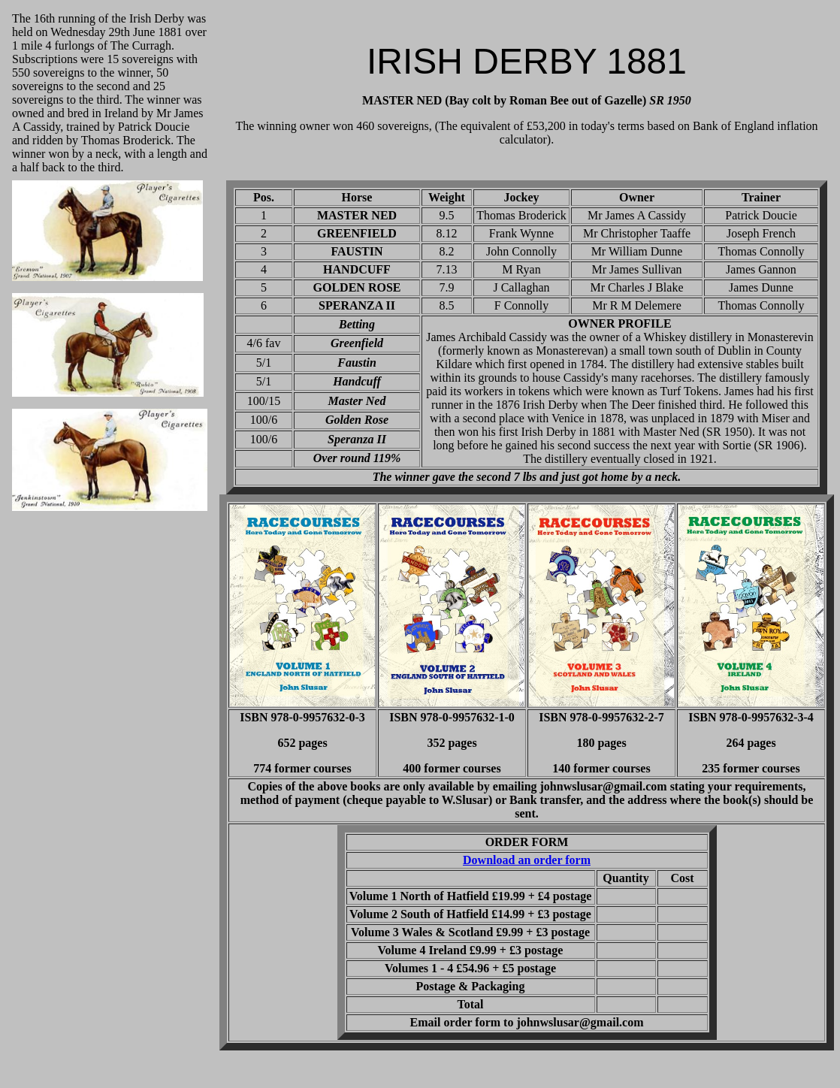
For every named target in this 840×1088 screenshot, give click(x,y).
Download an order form (527, 860)
